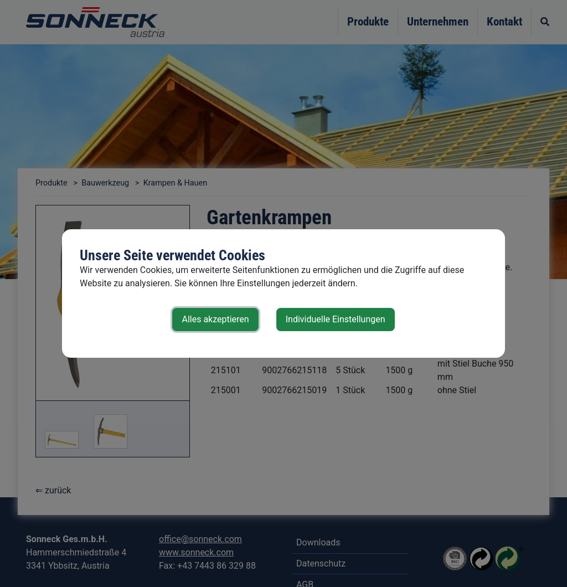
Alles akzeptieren (215, 319)
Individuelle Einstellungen (335, 319)
